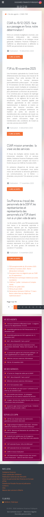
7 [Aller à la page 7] (36, 307)
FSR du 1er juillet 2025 (17, 287)
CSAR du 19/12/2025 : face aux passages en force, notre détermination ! (22, 26)
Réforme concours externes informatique (20, 358)
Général (7, 502)
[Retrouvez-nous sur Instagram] (26, 7)
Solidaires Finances (9, 472)
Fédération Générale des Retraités (14, 477)
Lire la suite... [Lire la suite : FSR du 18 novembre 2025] (15, 134)
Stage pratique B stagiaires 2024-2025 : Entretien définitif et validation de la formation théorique (21, 426)
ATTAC (4, 481)
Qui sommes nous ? (14, 512)
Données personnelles (22, 514)
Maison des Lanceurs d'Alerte (12, 490)
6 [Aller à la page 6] (33, 307)
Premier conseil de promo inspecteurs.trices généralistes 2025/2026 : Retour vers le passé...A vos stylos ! (21, 347)
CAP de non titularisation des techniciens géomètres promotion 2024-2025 (19, 420)
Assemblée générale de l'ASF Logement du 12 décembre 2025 (20, 336)
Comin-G (5, 486)
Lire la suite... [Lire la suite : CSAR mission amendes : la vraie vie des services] (15, 189)
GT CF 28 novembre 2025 (15, 385)
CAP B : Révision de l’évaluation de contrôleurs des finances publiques (21, 431)
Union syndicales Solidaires (12, 474)
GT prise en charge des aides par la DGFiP (20, 373)
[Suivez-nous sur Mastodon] (21, 7)
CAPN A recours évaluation (15, 452)
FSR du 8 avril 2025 (15, 289)
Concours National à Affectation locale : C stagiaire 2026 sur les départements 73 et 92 (22, 325)
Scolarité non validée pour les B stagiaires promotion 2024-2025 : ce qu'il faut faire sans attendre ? (22, 438)
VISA (3, 488)
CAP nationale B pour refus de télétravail (20, 444)
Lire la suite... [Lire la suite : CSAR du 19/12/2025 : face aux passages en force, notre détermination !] (15, 57)
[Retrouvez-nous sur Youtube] (23, 7)
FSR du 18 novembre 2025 (21, 68)
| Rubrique (14, 502)
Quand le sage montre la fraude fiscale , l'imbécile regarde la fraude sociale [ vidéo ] (21, 407)
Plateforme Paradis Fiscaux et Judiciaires (16, 483)
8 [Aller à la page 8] (40, 307)
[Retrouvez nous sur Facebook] (18, 7)
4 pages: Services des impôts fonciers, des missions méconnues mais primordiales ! (22, 401)
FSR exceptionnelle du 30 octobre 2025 (22, 266)
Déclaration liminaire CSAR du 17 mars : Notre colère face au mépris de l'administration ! (23, 293)
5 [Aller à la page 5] (29, 307)
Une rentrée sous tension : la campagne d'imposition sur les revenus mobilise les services (20, 395)
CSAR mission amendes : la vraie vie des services (22, 147)
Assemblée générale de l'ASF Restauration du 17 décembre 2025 (21, 330)
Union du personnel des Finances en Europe (17, 479)
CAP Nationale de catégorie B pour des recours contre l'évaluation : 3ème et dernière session (20, 456)
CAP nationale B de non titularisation (18, 448)
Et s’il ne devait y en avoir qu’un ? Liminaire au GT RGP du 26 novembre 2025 (21, 390)
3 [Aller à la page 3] (22, 307)
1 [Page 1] (15, 307)
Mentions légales (30, 512)
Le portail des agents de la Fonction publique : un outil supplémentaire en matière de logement (21, 354)
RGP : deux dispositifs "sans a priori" (18, 341)
